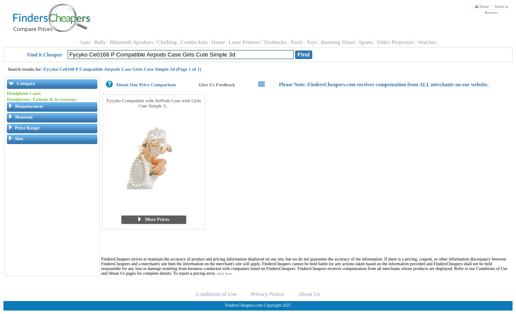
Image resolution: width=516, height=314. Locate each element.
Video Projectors (395, 42)
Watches (427, 42)
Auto (84, 42)
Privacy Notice (267, 294)
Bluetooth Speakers (131, 42)
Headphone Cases (24, 93)
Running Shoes (338, 42)
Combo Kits (194, 42)
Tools (296, 42)
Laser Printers (244, 42)
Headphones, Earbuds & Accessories (42, 99)
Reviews (491, 12)
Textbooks (275, 42)
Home (482, 6)
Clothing (167, 42)
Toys (312, 42)
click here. (225, 273)
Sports (366, 42)
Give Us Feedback (217, 84)
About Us (309, 294)
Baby (100, 42)
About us (501, 6)
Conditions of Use (216, 294)
